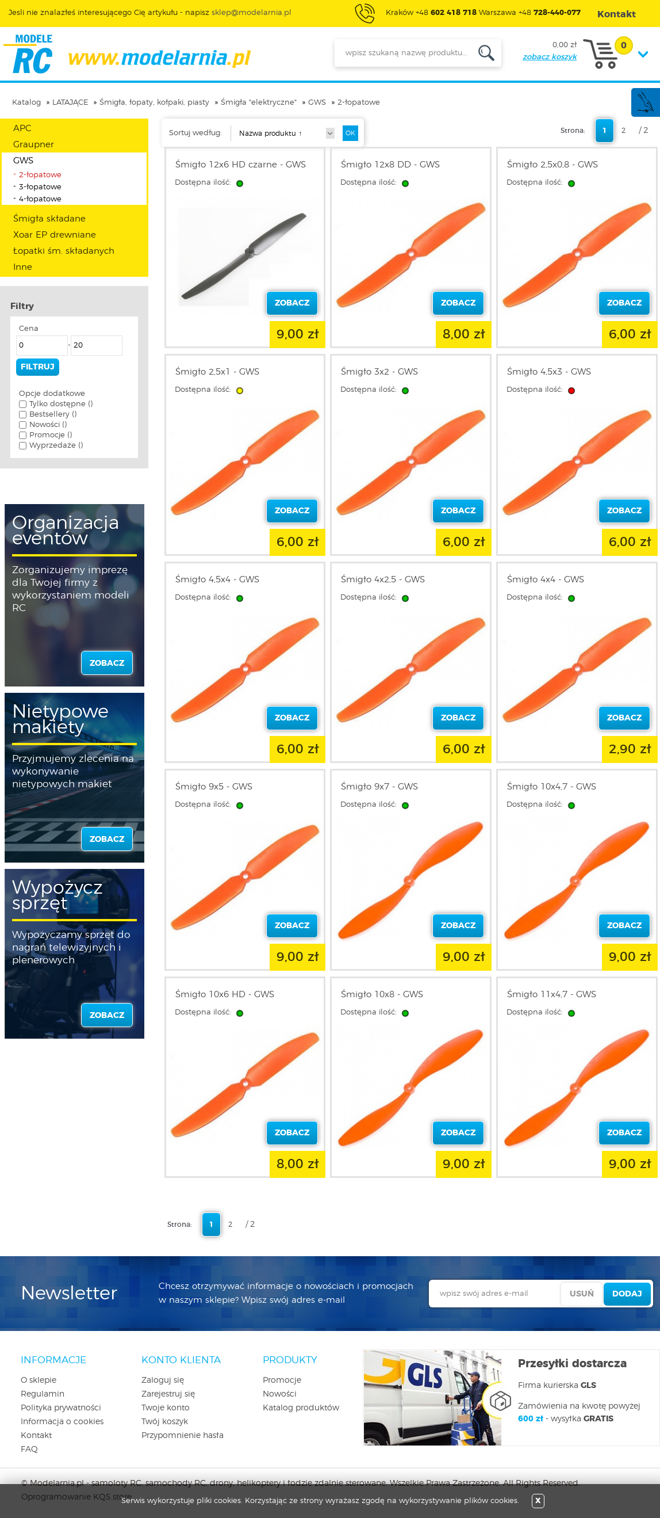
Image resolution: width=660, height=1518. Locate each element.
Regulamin (42, 1394)
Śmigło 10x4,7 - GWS (551, 787)
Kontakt (36, 1436)
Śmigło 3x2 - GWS (379, 372)
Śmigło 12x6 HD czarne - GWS (240, 165)
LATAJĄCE (70, 102)
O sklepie (38, 1380)
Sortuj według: (195, 133)
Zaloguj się (162, 1380)
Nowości (280, 1394)
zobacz (107, 663)
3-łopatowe (40, 187)
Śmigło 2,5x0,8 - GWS (552, 165)
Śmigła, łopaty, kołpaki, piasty (154, 102)
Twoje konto (165, 1408)
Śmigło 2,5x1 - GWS (217, 372)
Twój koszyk (164, 1422)
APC (22, 128)
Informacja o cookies (62, 1422)
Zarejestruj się (168, 1394)
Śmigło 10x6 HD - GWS (224, 994)
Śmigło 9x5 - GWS (213, 787)
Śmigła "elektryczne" (259, 102)
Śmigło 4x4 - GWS (545, 579)
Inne (22, 267)
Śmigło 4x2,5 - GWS (383, 579)
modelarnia (127, 54)
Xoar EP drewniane (54, 235)
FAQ (29, 1449)
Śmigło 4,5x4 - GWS (217, 579)
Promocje (282, 1380)
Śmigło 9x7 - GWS (379, 787)
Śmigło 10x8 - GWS (382, 994)
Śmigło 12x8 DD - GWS (390, 165)
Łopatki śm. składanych (63, 251)
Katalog (26, 102)
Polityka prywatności (61, 1408)
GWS (317, 102)
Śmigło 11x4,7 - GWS (551, 994)
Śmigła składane (49, 219)
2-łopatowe (358, 102)
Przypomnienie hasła (182, 1436)
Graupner (33, 144)
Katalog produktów (301, 1408)
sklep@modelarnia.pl (251, 13)
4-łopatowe (40, 199)
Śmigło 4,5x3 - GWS (549, 372)
